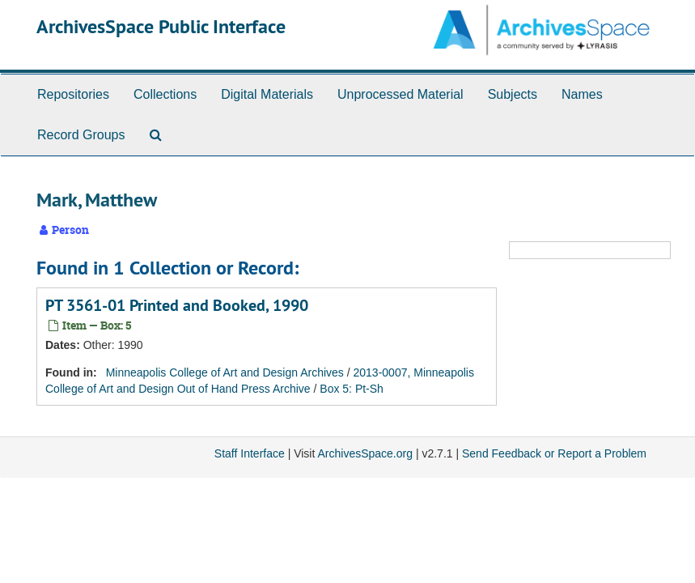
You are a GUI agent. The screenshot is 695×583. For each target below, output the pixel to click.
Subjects (512, 94)
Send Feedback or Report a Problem (554, 453)
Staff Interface (249, 453)
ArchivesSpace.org (365, 453)
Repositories (73, 94)
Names (582, 94)
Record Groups (81, 135)
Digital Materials (267, 94)
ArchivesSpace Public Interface (161, 26)
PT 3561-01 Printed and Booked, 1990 (176, 305)
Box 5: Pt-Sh (352, 388)
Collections (165, 94)
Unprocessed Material (400, 94)
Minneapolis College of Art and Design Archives (225, 372)
